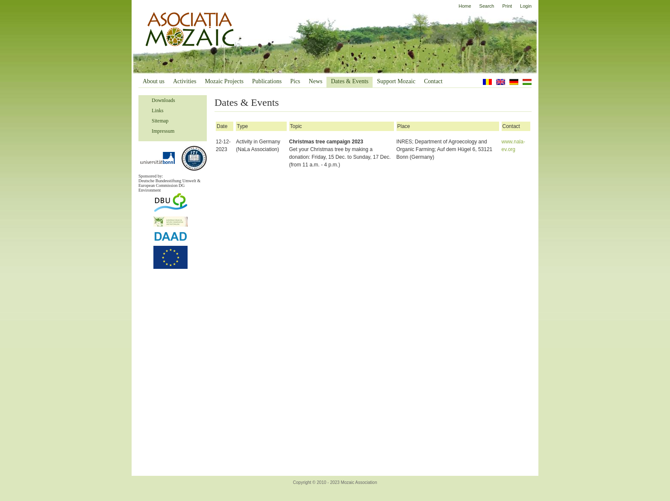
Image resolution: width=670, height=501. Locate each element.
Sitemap (160, 121)
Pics (295, 81)
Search (486, 6)
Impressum (163, 131)
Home (464, 6)
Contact (433, 81)
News (316, 81)
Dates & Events (349, 81)
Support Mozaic (396, 81)
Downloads (163, 100)
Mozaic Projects (224, 81)
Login (526, 6)
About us (154, 81)
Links (157, 111)
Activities (184, 81)
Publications (267, 81)
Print (507, 6)
